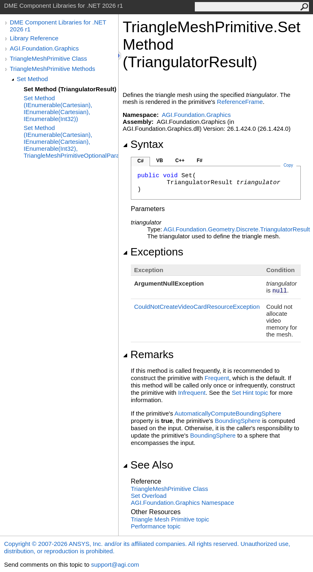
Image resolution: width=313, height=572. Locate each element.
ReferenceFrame (240, 101)
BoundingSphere (237, 420)
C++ (180, 160)
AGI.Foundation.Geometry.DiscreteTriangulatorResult (236, 229)
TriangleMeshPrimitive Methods (52, 68)
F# (200, 160)
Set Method (32, 78)
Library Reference (34, 38)
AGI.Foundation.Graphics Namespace (182, 502)
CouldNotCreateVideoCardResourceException (197, 306)
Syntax (143, 144)
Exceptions (153, 252)
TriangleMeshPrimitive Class (48, 58)
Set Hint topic (250, 392)
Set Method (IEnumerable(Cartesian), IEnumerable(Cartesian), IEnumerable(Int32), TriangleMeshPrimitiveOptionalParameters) (71, 141)
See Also (148, 465)
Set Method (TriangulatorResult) (70, 89)
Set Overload (149, 495)
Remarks (148, 354)
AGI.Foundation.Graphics (44, 48)
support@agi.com (115, 564)
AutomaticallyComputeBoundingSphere (227, 413)
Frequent (217, 377)
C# (140, 161)
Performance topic (156, 526)
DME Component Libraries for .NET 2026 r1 (58, 26)
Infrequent (192, 392)
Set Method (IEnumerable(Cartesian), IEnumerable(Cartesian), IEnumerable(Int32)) (58, 108)
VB (159, 160)
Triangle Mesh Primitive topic (170, 519)
